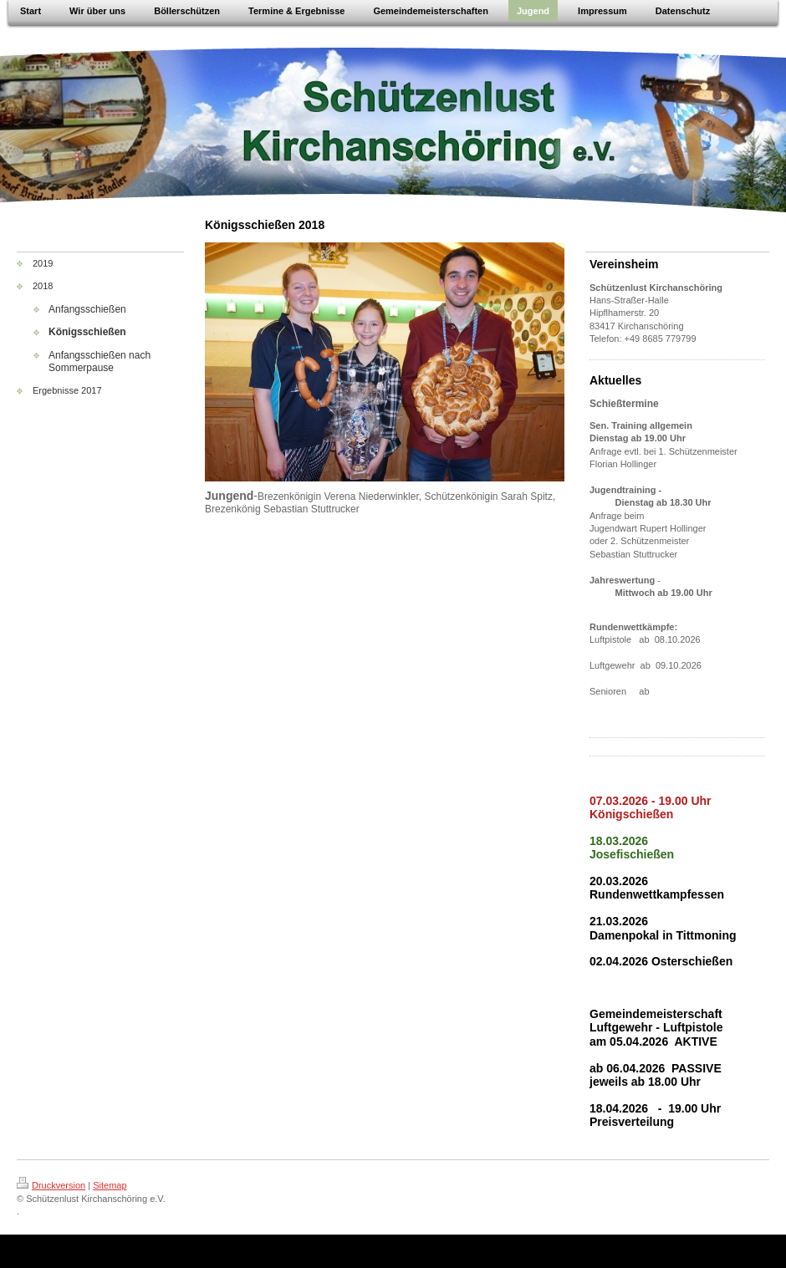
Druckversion (51, 1185)
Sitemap (109, 1185)
